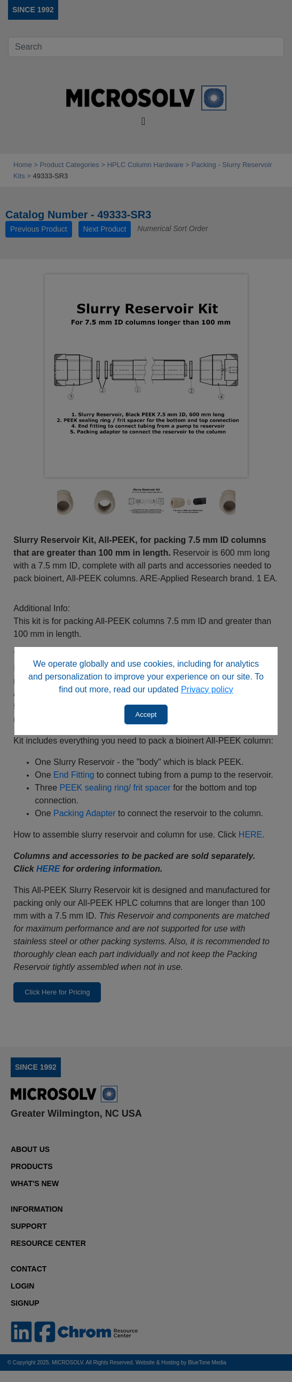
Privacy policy (207, 689)
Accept (146, 714)
